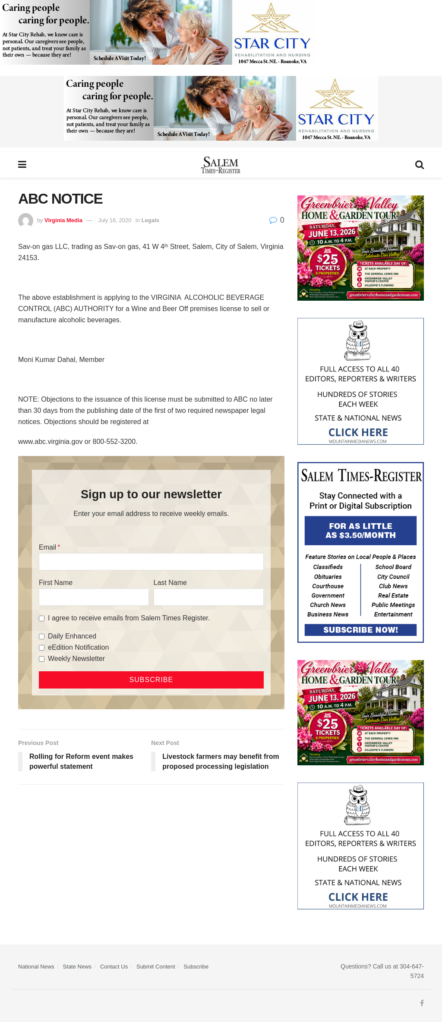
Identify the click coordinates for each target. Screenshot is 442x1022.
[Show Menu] (22, 165)
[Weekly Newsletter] (41, 659)
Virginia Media (63, 220)
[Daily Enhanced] (41, 636)
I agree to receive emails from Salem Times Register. (129, 618)
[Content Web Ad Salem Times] (360, 551)
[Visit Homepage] (220, 164)
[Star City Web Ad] (157, 35)
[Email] (151, 561)
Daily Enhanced (72, 636)
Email (47, 547)
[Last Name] (209, 597)
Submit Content (155, 966)
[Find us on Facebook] (422, 1003)
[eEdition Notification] (41, 648)
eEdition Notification (78, 647)
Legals (150, 220)
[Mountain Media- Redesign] (360, 380)
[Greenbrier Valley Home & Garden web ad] (360, 247)
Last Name (170, 582)
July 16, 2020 (114, 220)
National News (36, 966)
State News (77, 966)
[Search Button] (419, 165)
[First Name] (94, 597)
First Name (56, 582)
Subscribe (195, 966)
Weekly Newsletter (76, 658)
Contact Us (114, 966)
